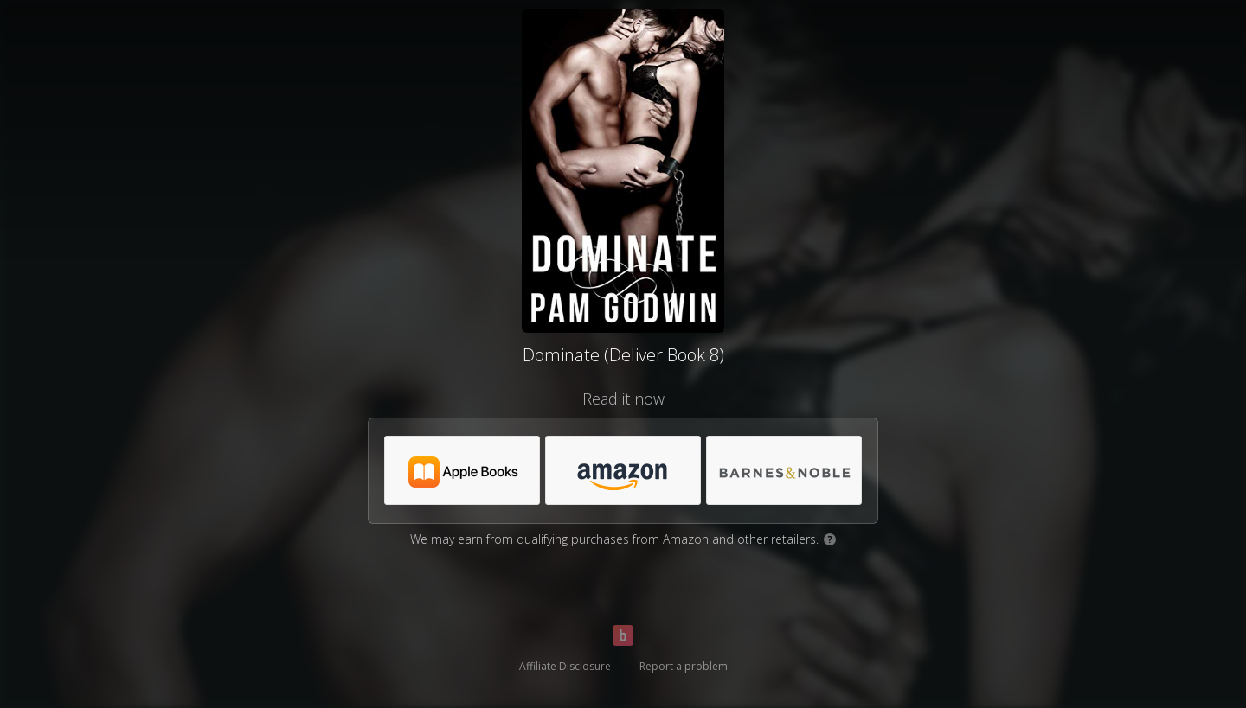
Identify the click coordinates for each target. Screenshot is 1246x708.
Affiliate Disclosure (565, 666)
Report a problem (683, 666)
